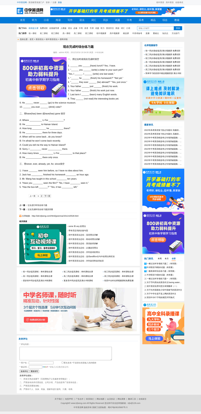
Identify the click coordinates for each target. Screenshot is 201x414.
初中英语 (160, 2)
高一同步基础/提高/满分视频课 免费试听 (162, 62)
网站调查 (121, 401)
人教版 (63, 28)
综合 (165, 20)
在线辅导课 (54, 28)
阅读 (58, 20)
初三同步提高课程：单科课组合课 (119, 272)
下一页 (47, 196)
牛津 (92, 28)
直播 (147, 33)
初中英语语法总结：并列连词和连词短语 (86, 261)
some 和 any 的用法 (77, 226)
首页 (22, 20)
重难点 (156, 33)
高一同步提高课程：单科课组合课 (37, 276)
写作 (70, 20)
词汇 (93, 20)
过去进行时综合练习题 (37, 205)
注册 (54, 2)
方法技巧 (176, 33)
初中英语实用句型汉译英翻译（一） (162, 286)
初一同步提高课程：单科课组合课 (37, 272)
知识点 (165, 33)
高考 (141, 20)
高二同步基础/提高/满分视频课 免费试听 (162, 66)
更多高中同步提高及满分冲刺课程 (78, 280)
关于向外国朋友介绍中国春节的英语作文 (164, 290)
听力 (34, 20)
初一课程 (32, 33)
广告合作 (79, 401)
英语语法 (40, 39)
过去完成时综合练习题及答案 (40, 209)
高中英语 (170, 2)
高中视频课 (114, 33)
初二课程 (44, 33)
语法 (81, 20)
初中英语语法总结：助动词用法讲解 (84, 239)
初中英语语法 (52, 39)
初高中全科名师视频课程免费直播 (119, 280)
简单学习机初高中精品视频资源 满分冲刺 (163, 73)
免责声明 (69, 401)
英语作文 (110, 28)
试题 (117, 20)
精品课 (126, 33)
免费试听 (44, 28)
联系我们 (90, 401)
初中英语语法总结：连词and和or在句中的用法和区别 (92, 256)
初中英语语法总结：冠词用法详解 (83, 235)
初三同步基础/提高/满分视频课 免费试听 (162, 58)
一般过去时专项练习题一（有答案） (162, 278)
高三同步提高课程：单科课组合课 (119, 276)
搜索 (178, 28)
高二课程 (78, 33)
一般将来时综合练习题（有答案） (161, 271)
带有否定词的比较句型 (78, 230)
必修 (75, 28)
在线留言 (142, 401)
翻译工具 (132, 401)
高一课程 (66, 33)
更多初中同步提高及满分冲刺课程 (37, 280)
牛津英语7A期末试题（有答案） (161, 275)
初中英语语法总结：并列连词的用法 (84, 252)
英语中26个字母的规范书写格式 (160, 297)
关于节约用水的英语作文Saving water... (164, 282)
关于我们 (58, 401)
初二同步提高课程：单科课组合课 (78, 272)
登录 (48, 2)
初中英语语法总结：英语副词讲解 (83, 243)
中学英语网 (99, 52)
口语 (46, 20)
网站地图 (100, 401)
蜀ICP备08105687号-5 (117, 410)
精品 (153, 20)
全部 (174, 258)
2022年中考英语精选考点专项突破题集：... (162, 138)
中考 (129, 20)
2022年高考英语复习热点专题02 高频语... (162, 130)
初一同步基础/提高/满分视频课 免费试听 (162, 51)
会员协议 (111, 401)
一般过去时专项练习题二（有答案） (162, 263)
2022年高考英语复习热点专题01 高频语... (162, 134)
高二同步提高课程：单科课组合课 (78, 276)
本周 (160, 258)
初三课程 (55, 33)
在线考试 (179, 2)
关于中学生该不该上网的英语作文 (161, 294)
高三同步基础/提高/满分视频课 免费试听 (162, 69)
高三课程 (89, 33)
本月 (167, 258)
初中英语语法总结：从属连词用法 (83, 248)
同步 (105, 20)
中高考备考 (137, 33)
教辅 (176, 20)
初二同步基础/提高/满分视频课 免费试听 (162, 54)
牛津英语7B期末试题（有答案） (161, 267)
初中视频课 (101, 33)
